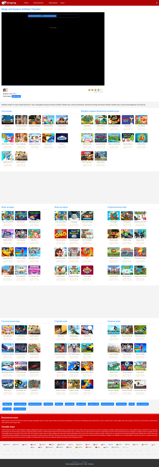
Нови (26, 3)
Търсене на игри (93, 404)
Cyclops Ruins (62, 126)
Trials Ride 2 (34, 390)
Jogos (33, 444)
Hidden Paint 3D (7, 162)
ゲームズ (82, 456)
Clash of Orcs (114, 258)
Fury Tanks (87, 390)
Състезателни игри (11, 321)
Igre (40, 447)
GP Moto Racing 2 (21, 372)
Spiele (52, 444)
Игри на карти (16, 96)
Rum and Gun (101, 162)
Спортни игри (113, 321)
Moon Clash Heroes (87, 372)
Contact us (75, 462)
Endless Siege (127, 240)
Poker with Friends (87, 222)
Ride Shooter (87, 354)
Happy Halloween (8, 258)
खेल (154, 454)
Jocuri (136, 444)
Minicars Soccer (140, 336)
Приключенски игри (35, 404)
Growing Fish (21, 222)
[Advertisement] (53, 45)
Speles (69, 447)
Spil (103, 444)
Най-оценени (38, 3)
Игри (105, 447)
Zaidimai (79, 447)
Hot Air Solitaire (87, 240)
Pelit (111, 444)
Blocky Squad (114, 240)
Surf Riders (113, 336)
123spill (14, 450)
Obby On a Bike (21, 258)
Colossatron (127, 222)
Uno (87, 258)
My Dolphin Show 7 (34, 258)
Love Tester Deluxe (34, 276)
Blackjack (7, 126)
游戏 (76, 456)
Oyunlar (89, 447)
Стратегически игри (116, 207)
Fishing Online (141, 144)
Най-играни (53, 3)
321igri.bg (11, 3)
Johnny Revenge (74, 372)
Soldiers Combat (74, 390)
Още (62, 3)
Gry (153, 444)
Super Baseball (113, 354)
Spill (87, 444)
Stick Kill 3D (87, 336)
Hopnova (61, 144)
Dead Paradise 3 (21, 162)
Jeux (71, 444)
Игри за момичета (143, 404)
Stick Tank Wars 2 (87, 162)
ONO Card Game (61, 240)
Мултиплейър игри (19, 409)
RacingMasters (7, 336)
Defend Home (101, 126)
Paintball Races (34, 354)
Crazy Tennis (140, 372)
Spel (95, 444)
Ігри (127, 444)
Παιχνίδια (115, 447)
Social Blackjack (74, 240)
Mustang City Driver (21, 354)
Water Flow (128, 126)
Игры (25, 444)
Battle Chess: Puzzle (8, 144)
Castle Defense (113, 276)
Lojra (97, 447)
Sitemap (84, 462)
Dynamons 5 (48, 144)
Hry (33, 447)
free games (7, 450)
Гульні (103, 454)
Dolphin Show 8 (7, 240)
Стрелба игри (61, 321)
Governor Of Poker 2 (74, 258)
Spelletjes (61, 444)
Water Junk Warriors (114, 144)
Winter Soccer (114, 372)
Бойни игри (59, 404)
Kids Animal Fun (21, 276)
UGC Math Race (48, 126)
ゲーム (125, 447)
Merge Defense (126, 276)
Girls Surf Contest (21, 126)
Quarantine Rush (101, 144)
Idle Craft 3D (7, 276)
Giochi (79, 444)
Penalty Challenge (114, 390)
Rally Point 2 (7, 390)
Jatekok (145, 444)
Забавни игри (7, 404)
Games (7, 444)
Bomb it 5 (34, 240)
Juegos (43, 444)
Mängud (59, 447)
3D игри (131, 404)
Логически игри (121, 404)
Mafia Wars (60, 336)
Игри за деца (8, 207)
